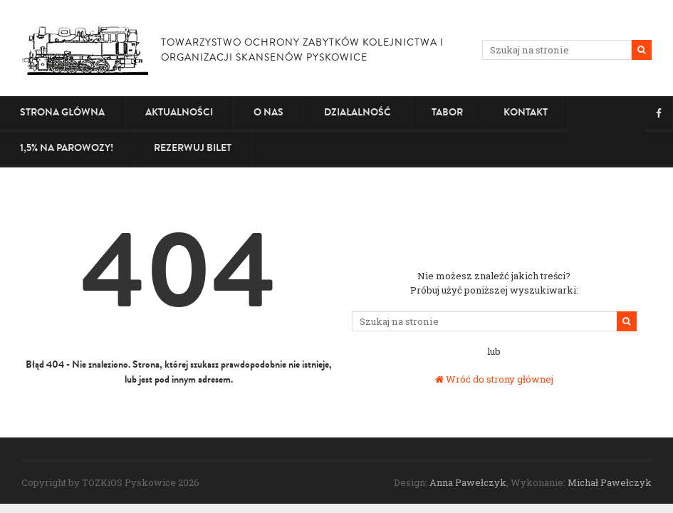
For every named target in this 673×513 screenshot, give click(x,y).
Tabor (447, 112)
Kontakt (526, 112)
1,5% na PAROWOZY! (66, 147)
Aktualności (179, 112)
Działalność (357, 112)
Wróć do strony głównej (494, 379)
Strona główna (62, 112)
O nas (268, 112)
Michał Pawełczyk (610, 482)
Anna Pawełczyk (467, 482)
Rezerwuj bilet (192, 147)
